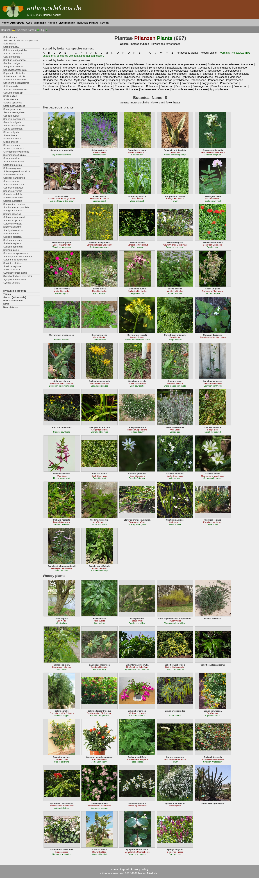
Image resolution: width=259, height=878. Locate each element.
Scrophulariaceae (221, 86)
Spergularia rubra (12, 210)
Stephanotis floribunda (15, 259)
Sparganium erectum (14, 204)
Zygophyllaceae (219, 89)
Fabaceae (193, 73)
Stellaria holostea (12, 236)
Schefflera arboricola (14, 76)
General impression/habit (134, 43)
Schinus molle (10, 86)
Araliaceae (214, 64)
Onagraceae (128, 80)
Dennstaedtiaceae (88, 73)
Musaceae (66, 80)
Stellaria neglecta (12, 243)
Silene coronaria (11, 145)
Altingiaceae (96, 64)
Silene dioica (10, 135)
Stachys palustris (12, 227)
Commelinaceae (158, 70)
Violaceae (163, 89)
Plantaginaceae (137, 83)
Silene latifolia (10, 141)
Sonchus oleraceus (13, 187)
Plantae (93, 22)
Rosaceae (138, 86)
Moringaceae (50, 80)
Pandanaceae (216, 80)
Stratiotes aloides (12, 263)
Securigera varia (12, 109)
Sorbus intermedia (12, 197)
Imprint (124, 869)
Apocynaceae (186, 64)
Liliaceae (175, 77)
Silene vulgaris (11, 132)
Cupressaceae (51, 73)
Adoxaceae (66, 64)
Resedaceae (105, 86)
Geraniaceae (241, 73)
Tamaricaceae (68, 89)
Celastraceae (125, 70)
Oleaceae (113, 80)
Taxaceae (84, 89)
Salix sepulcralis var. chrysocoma (20, 40)
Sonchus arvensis (12, 191)
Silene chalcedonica (13, 148)
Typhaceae (117, 89)
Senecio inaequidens (14, 119)
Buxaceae (190, 67)
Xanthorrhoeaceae (182, 89)
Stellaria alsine (11, 250)
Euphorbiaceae (177, 73)
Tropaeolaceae (100, 89)
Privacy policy (139, 869)
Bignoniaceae (138, 67)
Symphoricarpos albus (15, 272)
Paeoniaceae (198, 80)
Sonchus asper (11, 181)
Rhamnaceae (122, 86)
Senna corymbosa (12, 128)
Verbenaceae (148, 89)
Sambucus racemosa (14, 60)
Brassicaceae (174, 67)
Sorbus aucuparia (12, 200)
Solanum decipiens (13, 174)
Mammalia (39, 22)
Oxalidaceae (181, 80)
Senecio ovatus (11, 115)
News (6, 303)
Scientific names (28, 30)
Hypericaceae (132, 77)
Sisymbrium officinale (14, 155)
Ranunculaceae (87, 86)
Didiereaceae (108, 73)
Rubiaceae (152, 86)
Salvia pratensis (11, 56)
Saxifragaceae (201, 86)
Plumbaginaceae (157, 83)
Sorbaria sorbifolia (12, 194)
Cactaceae (204, 67)
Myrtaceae (80, 80)
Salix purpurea (11, 47)
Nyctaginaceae (96, 80)
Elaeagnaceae (126, 73)
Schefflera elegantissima (16, 82)
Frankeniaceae (223, 73)
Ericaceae (160, 73)
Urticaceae (132, 89)
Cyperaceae (69, 73)
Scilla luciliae (10, 96)
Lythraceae (188, 77)
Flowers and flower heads (165, 43)
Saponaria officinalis (13, 73)
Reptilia (52, 22)
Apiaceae (170, 64)
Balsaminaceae (86, 67)
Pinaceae (105, 83)
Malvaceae (221, 77)
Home (5, 22)
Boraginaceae (157, 67)
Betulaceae (122, 67)
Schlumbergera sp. (13, 92)
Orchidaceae (144, 80)
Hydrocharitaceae (112, 77)
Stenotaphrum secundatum (17, 256)
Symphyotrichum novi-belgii (17, 276)
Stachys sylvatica (12, 223)
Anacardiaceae (154, 64)
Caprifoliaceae (51, 70)
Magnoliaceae (205, 77)
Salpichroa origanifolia (15, 50)
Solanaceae (240, 86)
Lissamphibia (66, 22)
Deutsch (8, 30)
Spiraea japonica (12, 214)
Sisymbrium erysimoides (16, 151)
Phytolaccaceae (88, 83)
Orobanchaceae (163, 80)
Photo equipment (13, 300)
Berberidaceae (105, 67)
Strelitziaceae (50, 89)
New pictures (10, 307)
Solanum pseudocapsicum (17, 171)
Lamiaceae (161, 77)
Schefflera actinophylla (15, 79)
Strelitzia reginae (12, 266)
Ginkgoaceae (50, 77)
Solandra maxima (12, 165)
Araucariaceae (230, 64)
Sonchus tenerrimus (13, 184)
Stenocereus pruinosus (15, 253)
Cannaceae (240, 67)
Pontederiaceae (229, 83)
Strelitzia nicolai (11, 269)
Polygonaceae (210, 83)
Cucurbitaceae (231, 70)
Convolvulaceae (178, 70)
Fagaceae (207, 73)
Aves (29, 22)
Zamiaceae (201, 89)
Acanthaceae (50, 64)
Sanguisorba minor (13, 66)
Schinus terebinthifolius (15, 89)
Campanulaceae (221, 67)
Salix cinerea (10, 37)
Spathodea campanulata (16, 207)
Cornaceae (196, 70)
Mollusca (82, 22)
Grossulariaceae (69, 77)
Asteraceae (68, 67)
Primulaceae (69, 86)
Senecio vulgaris (12, 122)
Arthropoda (17, 22)
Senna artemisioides (14, 125)
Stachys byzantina (12, 230)
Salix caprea (9, 43)
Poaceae (174, 83)
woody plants (209, 52)
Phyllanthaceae (68, 83)
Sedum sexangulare (13, 112)
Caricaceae (68, 70)
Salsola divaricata (12, 53)
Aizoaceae (81, 64)
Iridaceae (147, 77)
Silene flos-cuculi (12, 138)
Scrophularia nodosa (14, 106)
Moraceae (235, 77)
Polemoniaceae (190, 83)
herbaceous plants (187, 52)
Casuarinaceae (107, 70)
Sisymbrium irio (11, 158)
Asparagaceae (51, 67)
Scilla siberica (10, 99)
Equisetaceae (145, 73)
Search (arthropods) (14, 297)
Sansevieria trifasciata (14, 70)
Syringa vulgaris (11, 282)
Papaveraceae (234, 80)
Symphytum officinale (14, 279)
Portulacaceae (51, 86)
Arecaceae (247, 64)
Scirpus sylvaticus (12, 102)
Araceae (201, 64)
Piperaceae (119, 83)
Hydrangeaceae (90, 77)
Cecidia (104, 22)
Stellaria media (11, 233)
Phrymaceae (50, 83)
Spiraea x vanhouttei (14, 217)
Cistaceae (141, 70)
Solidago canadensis (14, 177)
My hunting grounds (14, 290)
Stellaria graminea (12, 240)
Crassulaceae (213, 70)
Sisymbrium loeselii (13, 161)
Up (44, 30)
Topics (7, 294)
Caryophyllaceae (86, 70)
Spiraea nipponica (12, 220)
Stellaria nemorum (12, 246)
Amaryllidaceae (135, 64)
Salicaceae (167, 86)
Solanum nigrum (12, 168)
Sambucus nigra (11, 63)
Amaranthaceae (115, 64)
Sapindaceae (182, 86)
